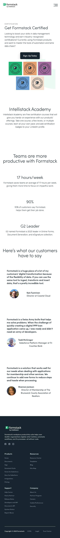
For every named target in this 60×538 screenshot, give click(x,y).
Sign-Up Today (30, 55)
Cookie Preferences (36, 503)
